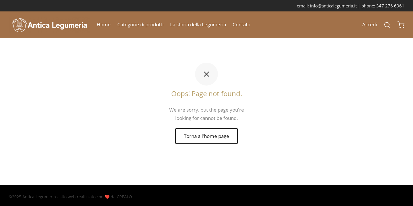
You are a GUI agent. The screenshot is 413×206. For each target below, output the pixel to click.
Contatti (241, 24)
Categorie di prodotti (140, 24)
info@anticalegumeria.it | (335, 6)
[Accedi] (369, 25)
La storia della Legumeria (198, 24)
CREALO (124, 196)
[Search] (387, 24)
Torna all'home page (206, 136)
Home (104, 24)
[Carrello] (401, 24)
